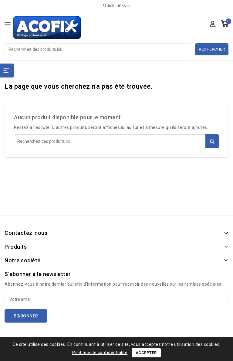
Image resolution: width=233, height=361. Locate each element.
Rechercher (212, 49)
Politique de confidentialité (99, 352)
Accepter (146, 352)
